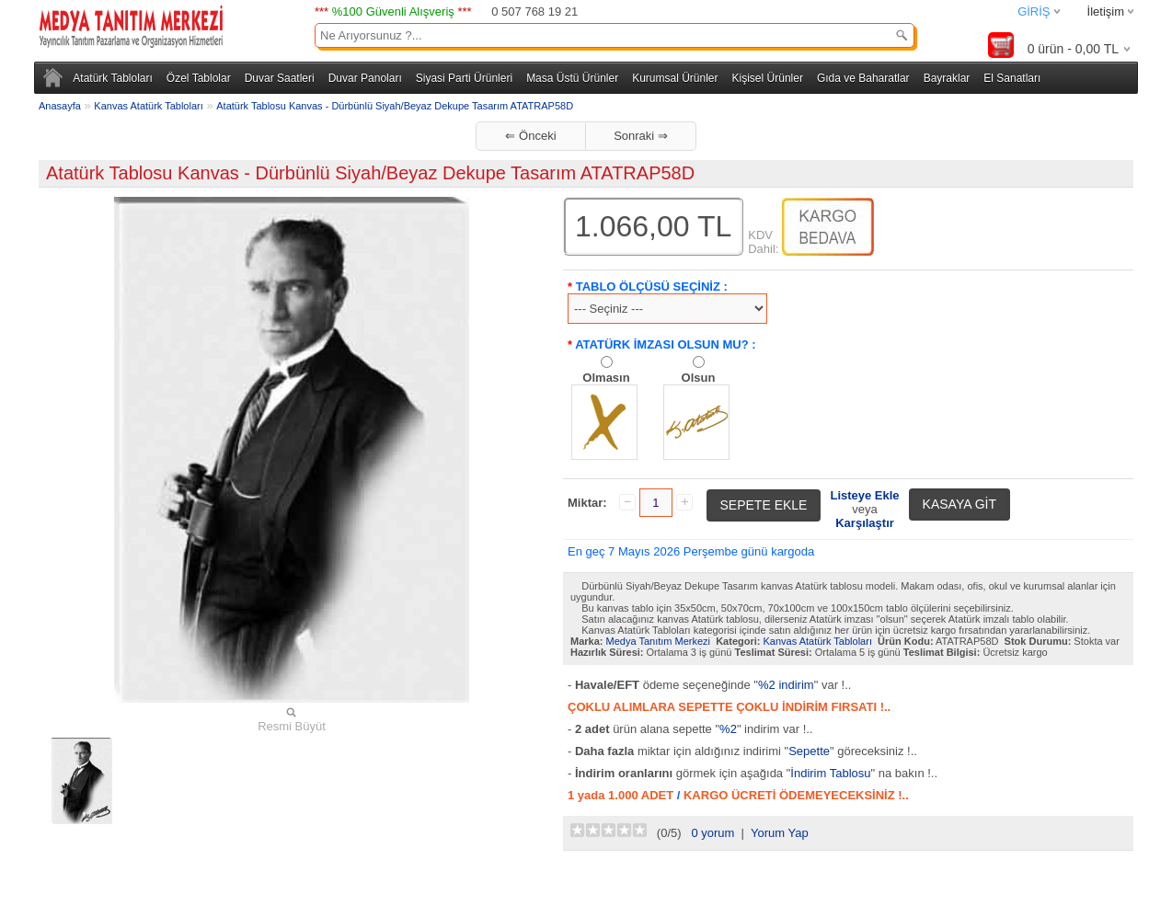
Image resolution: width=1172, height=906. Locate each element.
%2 (728, 729)
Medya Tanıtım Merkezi (658, 641)
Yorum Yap (780, 833)
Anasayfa (60, 105)
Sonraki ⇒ (641, 136)
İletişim (1105, 11)
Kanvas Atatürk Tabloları (148, 105)
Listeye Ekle (864, 495)
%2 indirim (786, 685)
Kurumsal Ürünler (675, 78)
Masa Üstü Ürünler (572, 78)
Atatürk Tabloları (113, 78)
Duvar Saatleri (280, 78)
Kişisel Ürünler (767, 78)
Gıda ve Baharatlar (863, 78)
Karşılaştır (864, 523)
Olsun (699, 377)
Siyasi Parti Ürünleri (464, 78)
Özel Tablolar (199, 78)
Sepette (809, 751)
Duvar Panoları (365, 78)
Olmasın (605, 377)
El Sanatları (1011, 78)
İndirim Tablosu (830, 773)
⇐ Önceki (530, 136)
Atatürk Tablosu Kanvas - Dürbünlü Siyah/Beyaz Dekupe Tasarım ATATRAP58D (394, 105)
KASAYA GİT (959, 504)
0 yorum (712, 833)
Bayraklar (947, 78)
